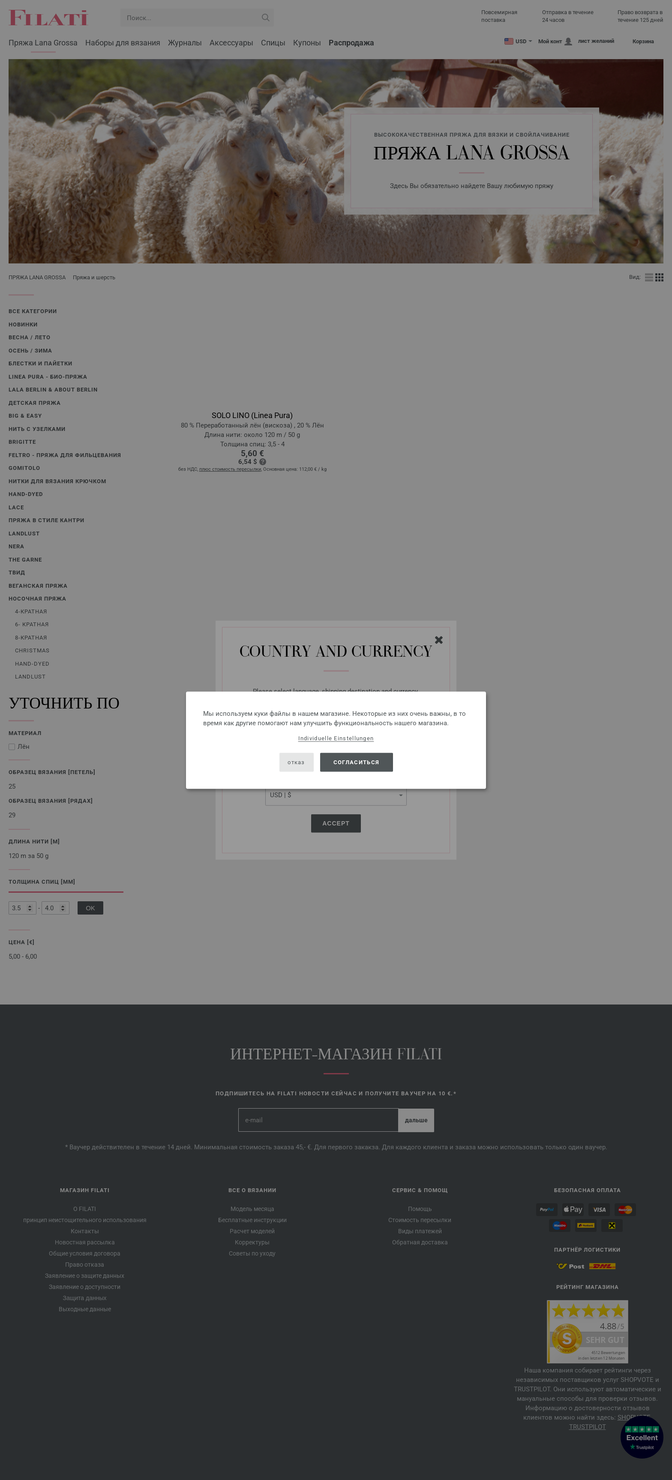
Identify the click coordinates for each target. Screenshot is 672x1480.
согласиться (356, 762)
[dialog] (336, 740)
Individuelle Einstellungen (336, 738)
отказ (296, 762)
